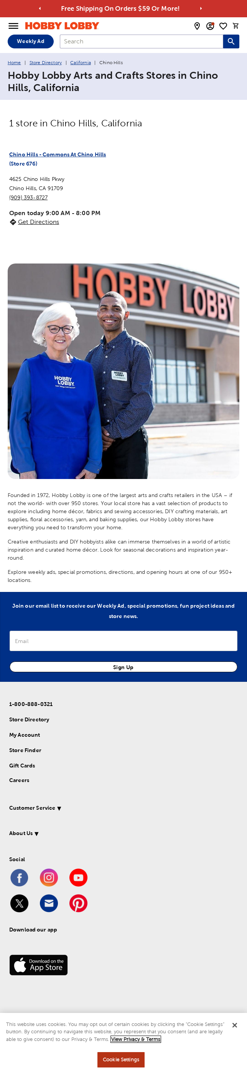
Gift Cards (22, 765)
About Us (21, 833)
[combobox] (141, 41)
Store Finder (25, 750)
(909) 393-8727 (28, 197)
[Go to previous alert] (40, 8)
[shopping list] (223, 26)
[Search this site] (231, 41)
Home (14, 62)
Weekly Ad (30, 41)
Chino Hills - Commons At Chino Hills (57, 154)
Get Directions (38, 222)
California (80, 62)
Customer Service (32, 808)
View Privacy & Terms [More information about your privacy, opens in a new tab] (135, 1039)
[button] (114, 809)
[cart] (235, 25)
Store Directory (46, 62)
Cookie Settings (121, 1059)
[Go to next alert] (201, 8)
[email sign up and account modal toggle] (210, 26)
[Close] (234, 1025)
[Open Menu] (13, 26)
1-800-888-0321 (31, 704)
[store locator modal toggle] (197, 26)
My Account (24, 735)
